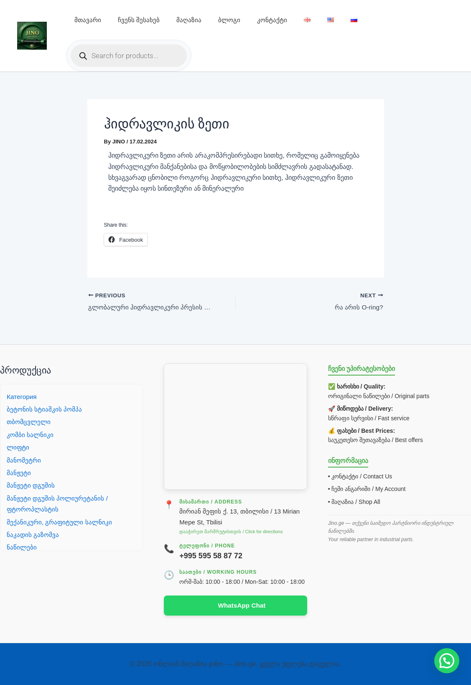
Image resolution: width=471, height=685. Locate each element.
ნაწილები (22, 546)
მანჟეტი (19, 472)
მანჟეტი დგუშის (31, 484)
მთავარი (87, 19)
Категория (22, 396)
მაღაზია (188, 19)
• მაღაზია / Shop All (354, 501)
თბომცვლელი (29, 421)
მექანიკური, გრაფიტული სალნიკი (60, 521)
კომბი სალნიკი (30, 434)
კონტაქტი (272, 19)
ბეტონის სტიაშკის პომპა (45, 408)
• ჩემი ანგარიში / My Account (367, 488)
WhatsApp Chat (242, 605)
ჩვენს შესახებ (139, 19)
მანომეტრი (24, 459)
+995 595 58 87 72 (210, 555)
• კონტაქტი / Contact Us (360, 476)
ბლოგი (229, 19)
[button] (446, 660)
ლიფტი (18, 446)
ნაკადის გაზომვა (33, 534)
